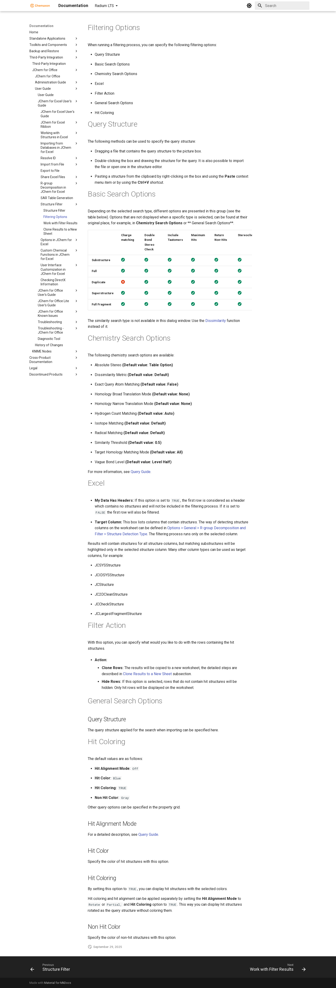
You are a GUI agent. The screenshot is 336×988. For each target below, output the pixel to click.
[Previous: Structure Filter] (51, 968)
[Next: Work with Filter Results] (276, 968)
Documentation (41, 26)
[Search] (282, 5)
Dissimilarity (215, 320)
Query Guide (140, 472)
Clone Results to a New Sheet (147, 674)
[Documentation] (40, 5)
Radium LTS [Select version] (104, 5)
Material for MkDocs (57, 983)
